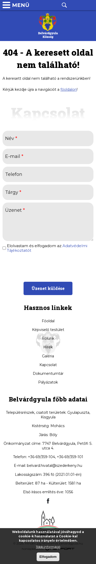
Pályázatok (48, 382)
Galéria (48, 356)
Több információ (48, 547)
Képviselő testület (48, 329)
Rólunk (48, 338)
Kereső (64, 5)
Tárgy (13, 192)
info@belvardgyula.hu (89, 5)
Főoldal (48, 321)
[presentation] (48, 267)
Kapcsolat (48, 364)
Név (11, 138)
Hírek (48, 347)
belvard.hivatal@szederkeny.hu (54, 465)
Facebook (51, 5)
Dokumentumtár (48, 373)
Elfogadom (48, 557)
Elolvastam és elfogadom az (47, 248)
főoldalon (68, 89)
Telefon (77, 5)
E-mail (14, 156)
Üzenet (15, 210)
